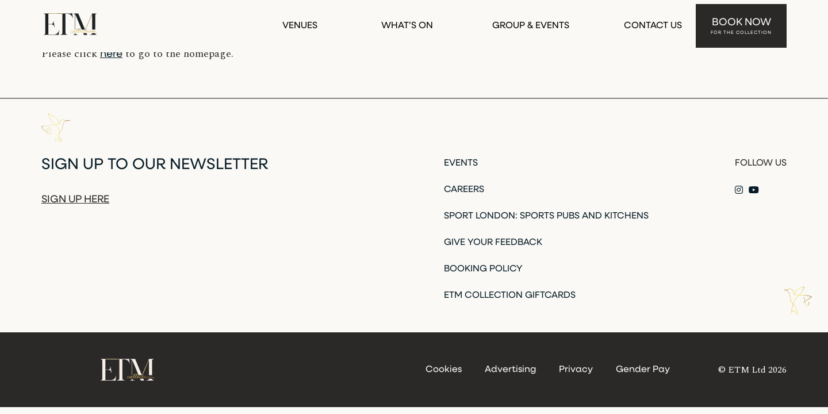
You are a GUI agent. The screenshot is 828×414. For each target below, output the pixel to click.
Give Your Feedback (493, 242)
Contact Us (653, 21)
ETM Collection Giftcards (510, 295)
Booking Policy (483, 269)
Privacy (576, 369)
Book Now (741, 22)
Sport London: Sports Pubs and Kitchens (546, 216)
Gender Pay (643, 369)
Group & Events (530, 21)
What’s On (407, 21)
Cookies (443, 369)
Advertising (510, 369)
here (111, 54)
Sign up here (75, 199)
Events (461, 163)
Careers (464, 189)
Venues (299, 21)
